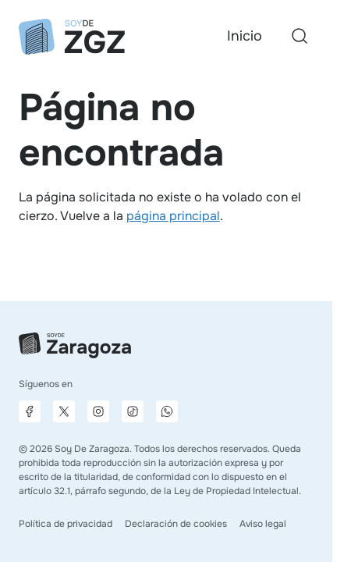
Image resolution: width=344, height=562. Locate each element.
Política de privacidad (65, 524)
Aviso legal (262, 524)
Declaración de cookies (176, 524)
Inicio (244, 35)
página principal (173, 216)
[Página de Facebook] (30, 411)
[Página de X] (64, 411)
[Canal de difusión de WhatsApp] (167, 411)
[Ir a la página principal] (72, 37)
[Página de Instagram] (98, 411)
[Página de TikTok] (133, 411)
